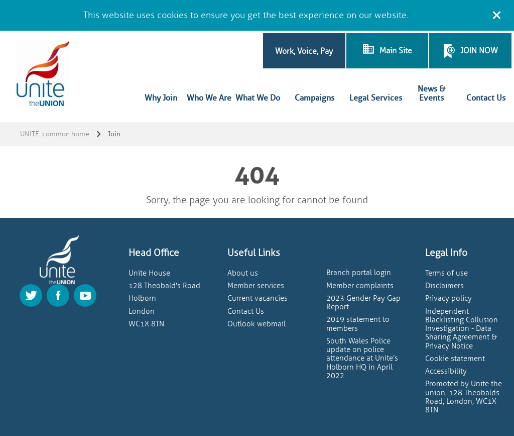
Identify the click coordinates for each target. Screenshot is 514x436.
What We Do (257, 98)
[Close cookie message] (496, 13)
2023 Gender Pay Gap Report (363, 303)
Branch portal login (358, 273)
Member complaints (360, 286)
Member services (255, 286)
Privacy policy (448, 298)
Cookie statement (455, 359)
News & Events (431, 93)
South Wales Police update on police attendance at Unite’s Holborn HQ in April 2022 (362, 358)
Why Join (161, 98)
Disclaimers (444, 286)
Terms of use (446, 273)
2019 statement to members (358, 324)
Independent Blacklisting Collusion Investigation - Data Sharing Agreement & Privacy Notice (461, 329)
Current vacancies (257, 298)
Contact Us (485, 98)
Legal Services (375, 98)
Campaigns (314, 98)
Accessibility (446, 371)
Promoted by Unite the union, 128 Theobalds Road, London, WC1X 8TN (463, 397)
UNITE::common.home (54, 133)
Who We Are (209, 98)
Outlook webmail (256, 324)
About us (242, 273)
